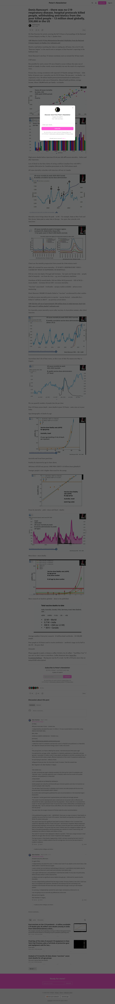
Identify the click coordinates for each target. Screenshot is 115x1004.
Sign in (110, 3)
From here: (31, 947)
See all (33, 968)
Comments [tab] (32, 705)
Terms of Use (65, 132)
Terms (61, 992)
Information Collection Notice (57, 134)
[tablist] (35, 705)
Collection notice (68, 992)
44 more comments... (33, 912)
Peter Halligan (36, 24)
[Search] (92, 2)
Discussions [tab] (40, 920)
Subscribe (102, 3)
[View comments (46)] (37, 30)
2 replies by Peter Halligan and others (43, 849)
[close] (73, 108)
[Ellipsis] (85, 719)
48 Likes (42, 688)
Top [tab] (30, 920)
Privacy (57, 992)
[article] (57, 930)
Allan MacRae (36, 720)
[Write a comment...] (59, 713)
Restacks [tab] (38, 705)
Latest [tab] (34, 920)
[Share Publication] (95, 2)
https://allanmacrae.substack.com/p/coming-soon (46, 741)
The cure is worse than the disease (38, 960)
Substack (50, 1000)
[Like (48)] (31, 30)
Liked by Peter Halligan (37, 721)
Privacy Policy (70, 134)
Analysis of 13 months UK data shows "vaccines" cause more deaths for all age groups (48, 957)
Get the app (65, 996)
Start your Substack (52, 997)
